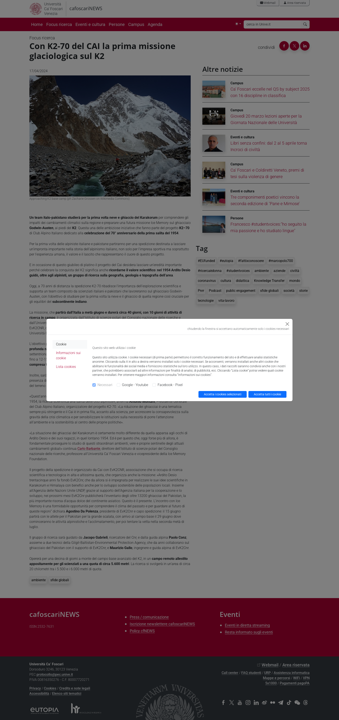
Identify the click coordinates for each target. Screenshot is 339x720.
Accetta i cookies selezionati (222, 394)
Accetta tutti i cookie (267, 394)
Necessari (105, 385)
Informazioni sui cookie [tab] (68, 355)
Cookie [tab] (61, 344)
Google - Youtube (135, 385)
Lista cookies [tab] (66, 367)
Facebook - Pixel (170, 385)
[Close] (287, 324)
